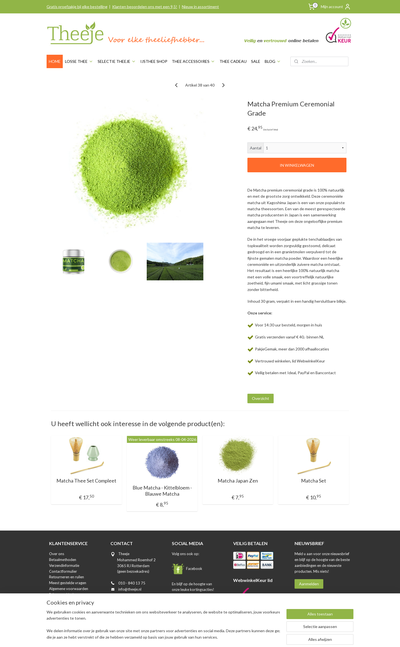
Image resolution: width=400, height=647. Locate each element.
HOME (55, 61)
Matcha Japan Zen (238, 481)
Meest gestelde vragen (67, 583)
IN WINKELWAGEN (297, 165)
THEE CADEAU (233, 61)
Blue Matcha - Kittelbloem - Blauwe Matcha (162, 491)
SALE (255, 61)
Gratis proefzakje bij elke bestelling (77, 6)
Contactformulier (63, 571)
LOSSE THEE (79, 61)
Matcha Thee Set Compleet (86, 481)
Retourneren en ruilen (66, 577)
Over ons (56, 553)
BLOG (273, 61)
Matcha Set (313, 481)
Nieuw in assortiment (200, 6)
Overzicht (260, 398)
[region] (163, 625)
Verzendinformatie (64, 565)
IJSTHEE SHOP (153, 61)
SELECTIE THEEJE (117, 61)
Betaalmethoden (62, 559)
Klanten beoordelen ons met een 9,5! (144, 6)
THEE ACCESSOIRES (193, 61)
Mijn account (336, 6)
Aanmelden (309, 583)
